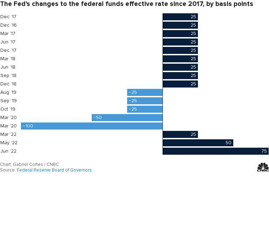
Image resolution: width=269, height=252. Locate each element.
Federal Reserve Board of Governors (54, 170)
